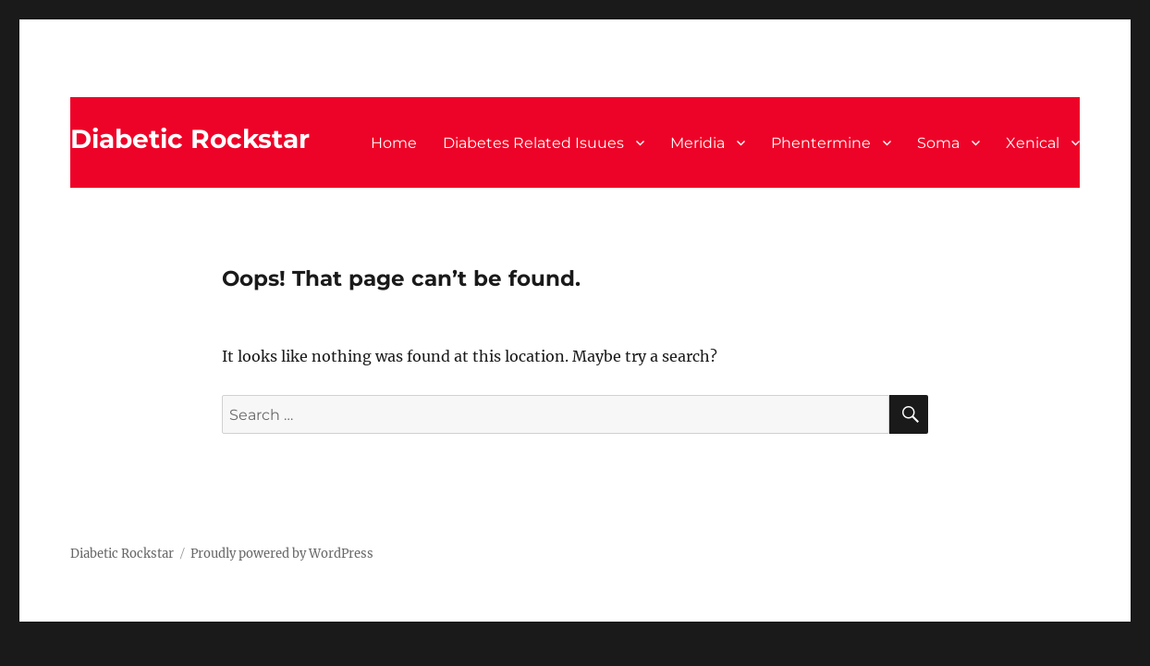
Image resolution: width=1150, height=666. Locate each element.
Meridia (697, 143)
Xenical (1032, 143)
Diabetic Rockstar (190, 138)
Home (394, 143)
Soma (938, 143)
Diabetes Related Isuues (533, 143)
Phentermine (821, 143)
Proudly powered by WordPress (281, 553)
